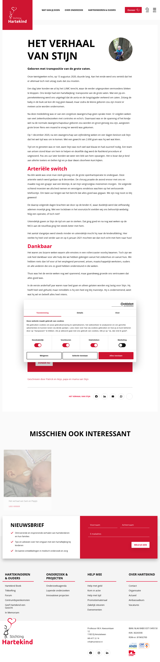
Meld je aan (140, 544)
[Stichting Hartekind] (17, 633)
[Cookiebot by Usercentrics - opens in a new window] (123, 304)
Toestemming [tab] (42, 313)
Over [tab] (117, 313)
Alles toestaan (116, 356)
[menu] (155, 10)
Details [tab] (80, 313)
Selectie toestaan (80, 356)
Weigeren (44, 356)
